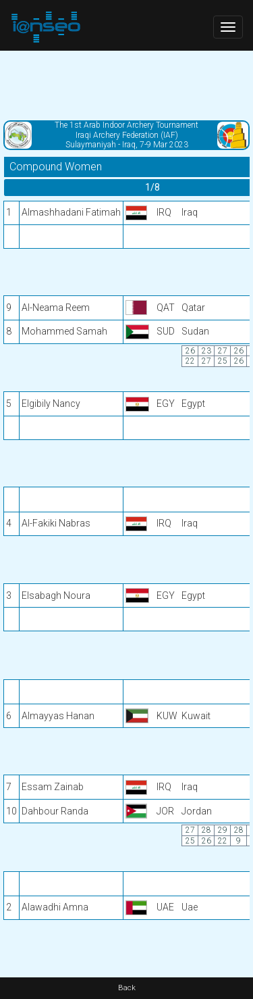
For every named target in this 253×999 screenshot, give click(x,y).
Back (127, 987)
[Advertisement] (126, 84)
